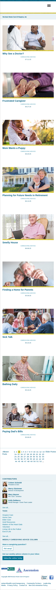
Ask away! (8, 548)
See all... (5, 508)
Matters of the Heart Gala (12, 524)
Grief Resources (8, 522)
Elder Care (6, 520)
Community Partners (34, 583)
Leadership (47, 583)
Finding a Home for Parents (17, 289)
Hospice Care (7, 515)
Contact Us (23, 585)
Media (3, 585)
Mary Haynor (13, 494)
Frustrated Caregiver (14, 101)
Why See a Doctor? (13, 53)
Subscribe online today (13, 558)
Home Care (7, 517)
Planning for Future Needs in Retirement (25, 195)
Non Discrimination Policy (38, 585)
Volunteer (6, 527)
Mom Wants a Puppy (13, 148)
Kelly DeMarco (14, 500)
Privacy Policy (12, 585)
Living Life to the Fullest (11, 529)
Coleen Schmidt (15, 483)
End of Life (6, 531)
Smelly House (10, 242)
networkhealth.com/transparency (13, 583)
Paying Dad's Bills (12, 431)
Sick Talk (7, 337)
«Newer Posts (5, 453)
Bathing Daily (10, 384)
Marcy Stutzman (15, 489)
